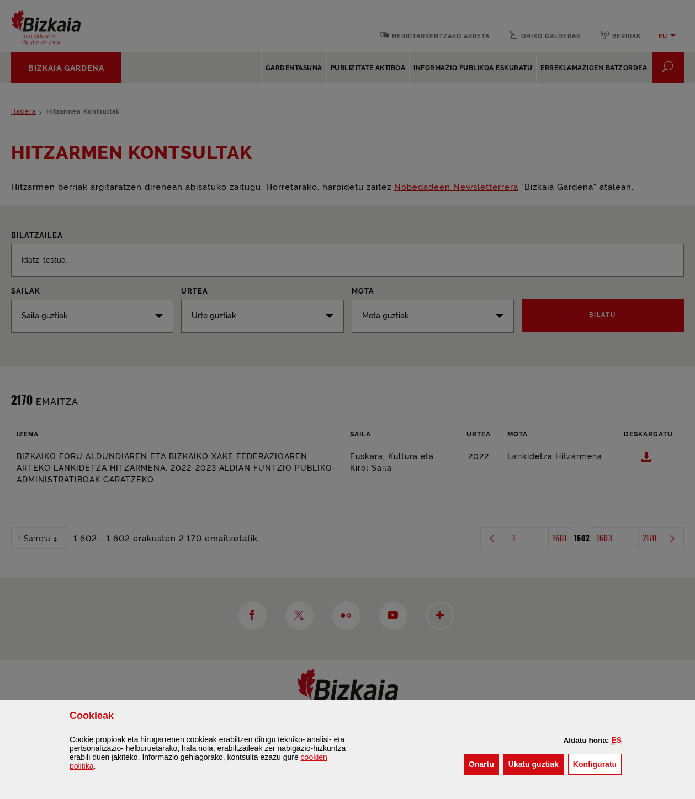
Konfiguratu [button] (597, 763)
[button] (616, 740)
